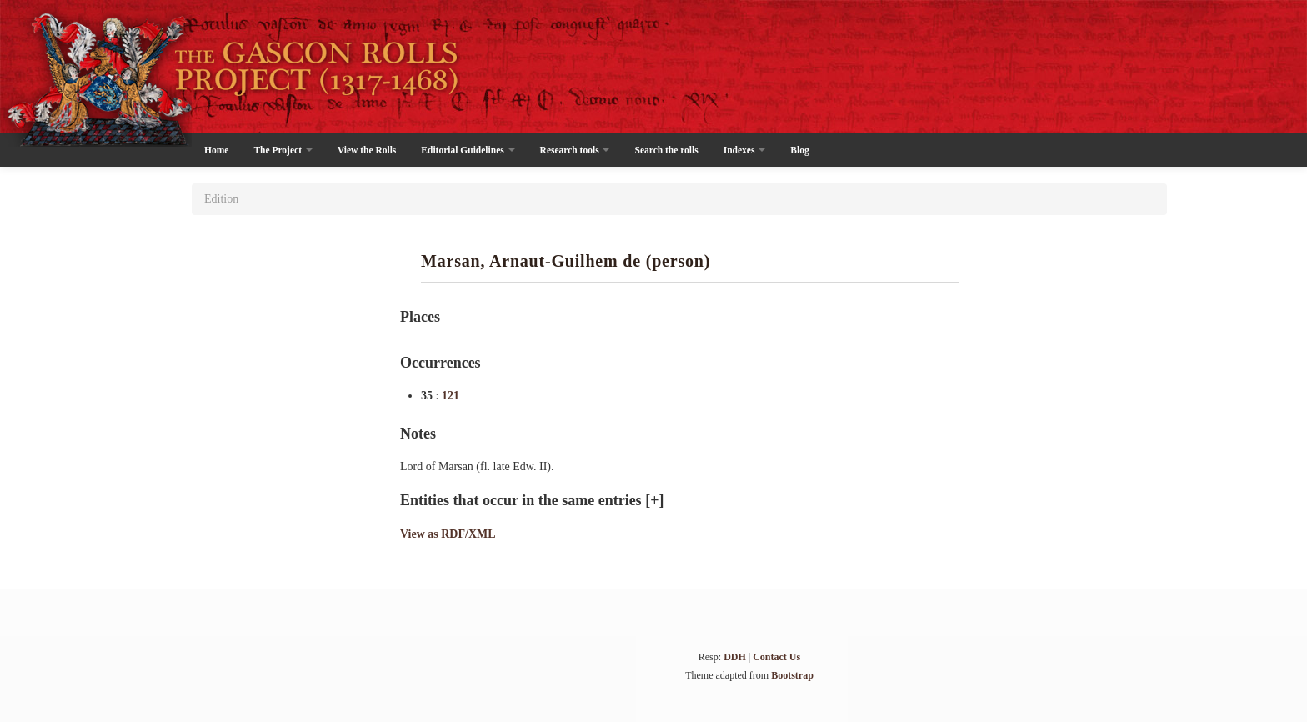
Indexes (745, 150)
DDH (735, 657)
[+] (654, 500)
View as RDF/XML (448, 534)
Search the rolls (666, 150)
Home (216, 150)
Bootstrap (792, 675)
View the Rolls (367, 150)
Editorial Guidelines (467, 150)
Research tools (575, 150)
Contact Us (776, 657)
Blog (799, 150)
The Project (282, 150)
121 (450, 395)
